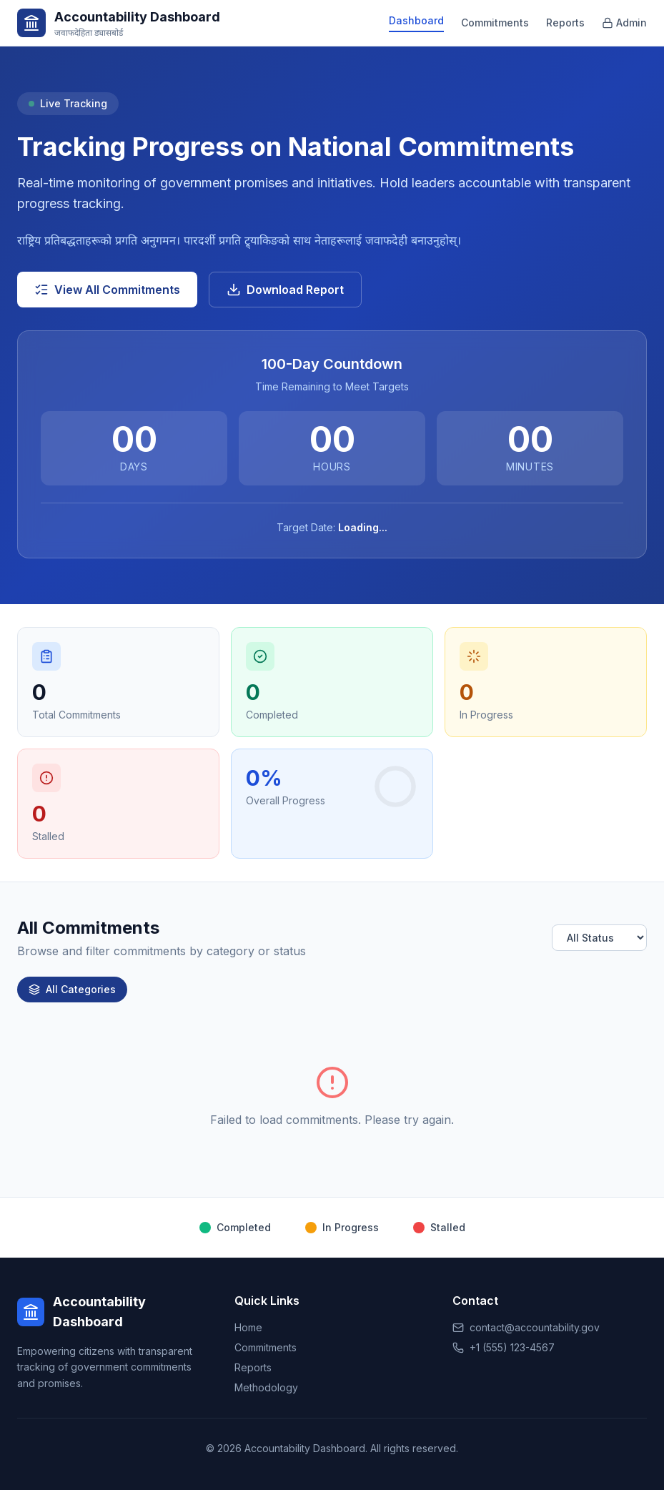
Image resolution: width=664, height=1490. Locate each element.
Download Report (285, 289)
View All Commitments (107, 289)
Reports (565, 22)
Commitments (495, 22)
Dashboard (416, 20)
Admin (624, 22)
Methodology (266, 1387)
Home (248, 1327)
